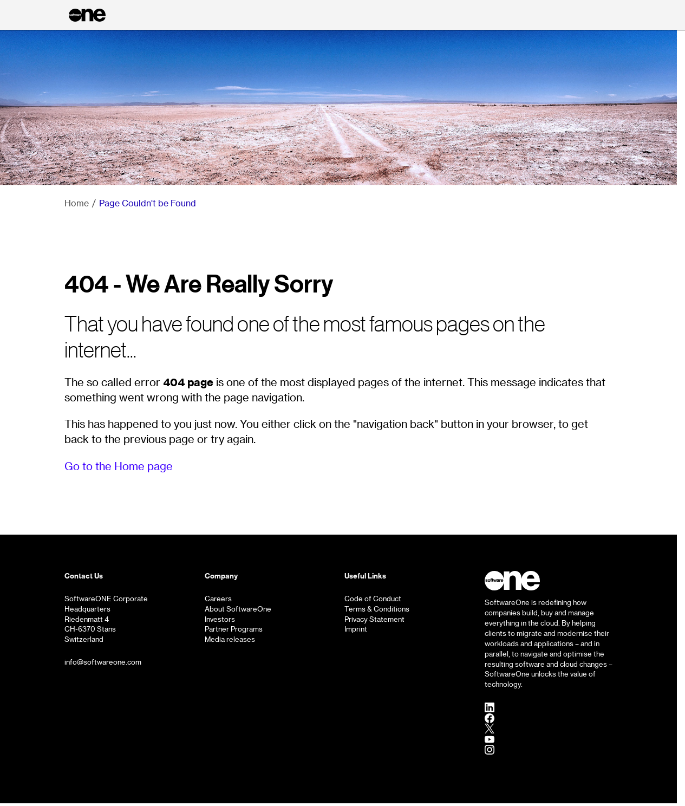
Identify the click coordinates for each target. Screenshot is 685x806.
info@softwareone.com (102, 662)
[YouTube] (489, 739)
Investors (220, 619)
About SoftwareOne (238, 608)
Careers (218, 598)
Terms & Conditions (376, 608)
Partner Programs (234, 629)
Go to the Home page (118, 465)
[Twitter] (489, 728)
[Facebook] (489, 718)
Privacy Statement (374, 619)
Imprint (355, 629)
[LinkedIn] (489, 707)
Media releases (230, 639)
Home (76, 203)
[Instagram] (489, 750)
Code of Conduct (372, 598)
